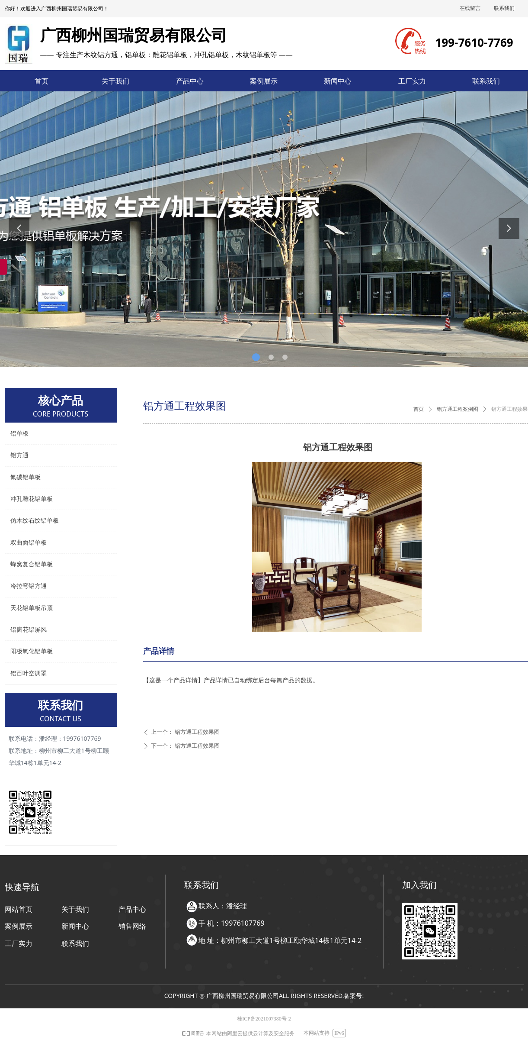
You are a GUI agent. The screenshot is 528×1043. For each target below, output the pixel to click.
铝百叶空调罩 (28, 673)
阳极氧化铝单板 (31, 651)
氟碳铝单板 (25, 477)
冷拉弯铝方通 (28, 586)
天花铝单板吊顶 (31, 608)
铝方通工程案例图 (457, 409)
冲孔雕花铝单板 (31, 499)
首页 (418, 409)
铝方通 (19, 455)
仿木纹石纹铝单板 (34, 520)
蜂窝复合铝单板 (31, 564)
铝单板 (19, 433)
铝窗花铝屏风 (28, 629)
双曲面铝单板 (28, 542)
